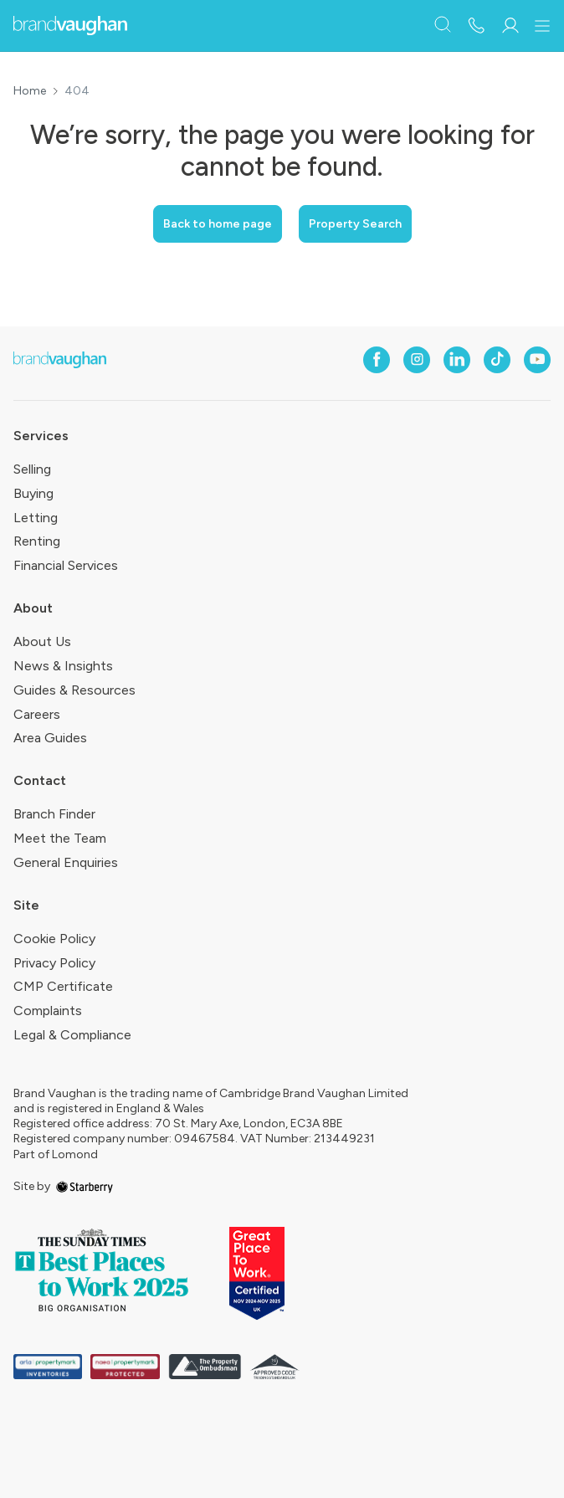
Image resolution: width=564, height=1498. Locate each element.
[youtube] (537, 359)
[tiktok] (497, 359)
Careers (36, 714)
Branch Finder (54, 814)
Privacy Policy (54, 963)
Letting (35, 518)
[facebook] (376, 359)
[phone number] (476, 26)
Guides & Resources (74, 690)
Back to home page (217, 224)
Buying (33, 493)
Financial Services (65, 565)
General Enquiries (65, 862)
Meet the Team (59, 838)
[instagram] (416, 359)
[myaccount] (510, 25)
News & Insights (63, 666)
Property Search (355, 224)
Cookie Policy (54, 939)
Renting (36, 541)
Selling (32, 469)
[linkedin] (457, 359)
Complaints (47, 1010)
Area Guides (50, 738)
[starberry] (84, 1186)
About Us (42, 641)
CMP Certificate (63, 986)
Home (29, 91)
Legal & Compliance (72, 1035)
